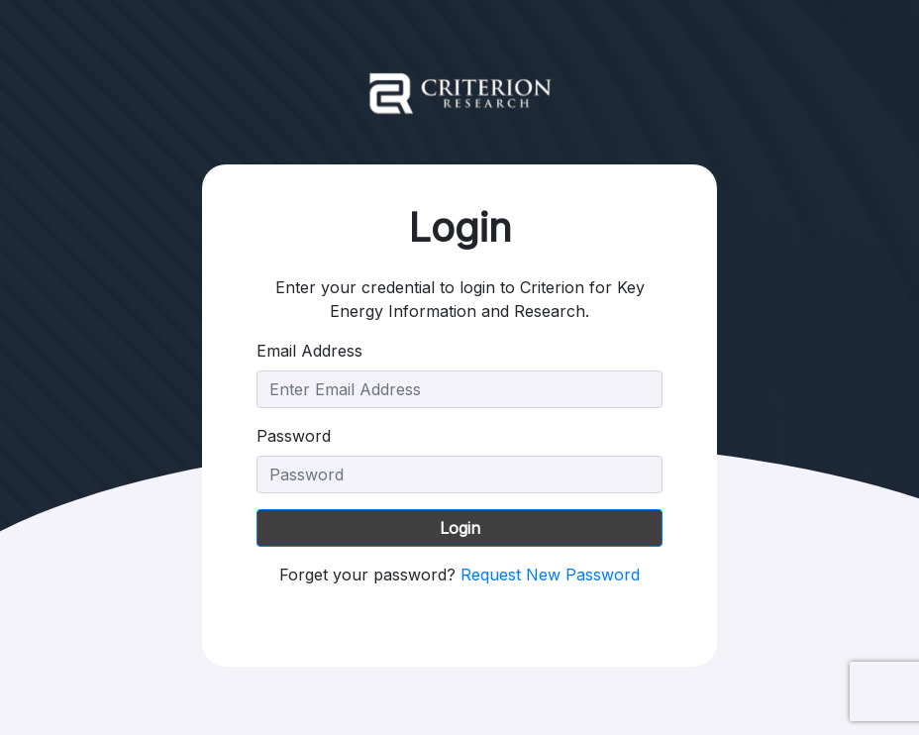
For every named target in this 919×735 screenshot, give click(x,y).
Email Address (309, 351)
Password (293, 436)
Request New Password (550, 574)
